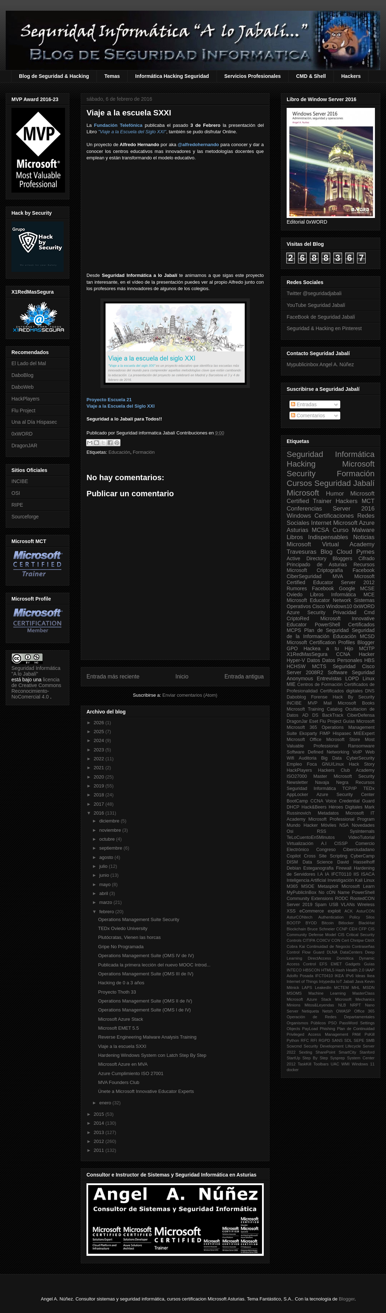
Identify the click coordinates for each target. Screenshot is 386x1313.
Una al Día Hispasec (34, 422)
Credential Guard (357, 801)
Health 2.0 (355, 970)
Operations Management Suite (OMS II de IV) (145, 1001)
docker (293, 1070)
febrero (107, 911)
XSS (291, 911)
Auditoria (308, 758)
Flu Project (23, 410)
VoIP (357, 752)
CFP (362, 929)
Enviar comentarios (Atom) (189, 695)
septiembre (111, 848)
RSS (321, 831)
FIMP (325, 733)
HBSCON (311, 970)
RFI (314, 1040)
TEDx (369, 788)
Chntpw (357, 940)
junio (104, 875)
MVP (312, 703)
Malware (363, 530)
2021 (99, 767)
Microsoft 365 (302, 727)
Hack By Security (354, 697)
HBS (369, 660)
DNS (370, 690)
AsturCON (365, 911)
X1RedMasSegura (307, 654)
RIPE (17, 505)
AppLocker (297, 794)
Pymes (365, 551)
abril (104, 893)
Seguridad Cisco (354, 666)
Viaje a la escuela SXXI (122, 1046)
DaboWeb (22, 387)
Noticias (364, 537)
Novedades (363, 825)
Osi (290, 831)
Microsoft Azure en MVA (122, 1064)
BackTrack (332, 715)
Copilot (294, 856)
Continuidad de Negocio (328, 946)
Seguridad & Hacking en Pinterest (324, 328)
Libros (316, 594)
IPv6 (349, 976)
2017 (99, 804)
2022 (99, 758)
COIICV (323, 940)
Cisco (318, 606)
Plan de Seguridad (326, 630)
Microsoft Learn (358, 886)
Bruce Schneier (321, 929)
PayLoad (310, 1028)
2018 (99, 794)
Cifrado (366, 558)
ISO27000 (297, 776)
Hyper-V (296, 660)
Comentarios (308, 415)
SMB (370, 1040)
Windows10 (339, 606)
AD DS (310, 715)
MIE (291, 684)
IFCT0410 (324, 976)
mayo (105, 884)
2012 (99, 1141)
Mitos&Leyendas (319, 1005)
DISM (292, 862)
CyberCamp (363, 856)
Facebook (364, 570)
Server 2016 (354, 508)
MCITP (367, 648)
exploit (334, 911)
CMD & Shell (311, 76)
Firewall (343, 868)
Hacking (301, 463)
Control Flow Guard (305, 952)
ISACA (368, 874)
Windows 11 (363, 1064)
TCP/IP (349, 788)
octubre (107, 839)
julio (104, 866)
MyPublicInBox (301, 892)
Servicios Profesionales (252, 76)
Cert (345, 940)
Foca (312, 764)
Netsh (327, 1011)
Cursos (299, 483)
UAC (335, 1064)
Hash (340, 970)
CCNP (342, 929)
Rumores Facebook (310, 588)
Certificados (361, 624)
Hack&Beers (314, 807)
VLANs (348, 904)
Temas (112, 76)
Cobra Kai (296, 946)
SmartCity (347, 1052)
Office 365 (364, 1011)
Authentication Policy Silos (346, 917)
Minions (294, 1005)
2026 (99, 722)
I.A (320, 874)
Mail (327, 703)
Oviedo (294, 594)
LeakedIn (323, 987)
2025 (99, 731)
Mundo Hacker (302, 825)
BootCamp (297, 801)
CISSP (341, 843)
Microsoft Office (304, 739)
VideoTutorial (361, 837)
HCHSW (296, 666)
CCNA (343, 654)
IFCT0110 (341, 874)
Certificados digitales (341, 690)
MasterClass (363, 993)
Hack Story (362, 764)
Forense (319, 697)
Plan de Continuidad (356, 1028)
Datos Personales (342, 660)
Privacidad (344, 612)
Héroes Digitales (345, 807)
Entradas (304, 404)
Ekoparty (308, 733)
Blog (327, 551)
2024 (99, 740)
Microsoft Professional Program (341, 819)
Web (370, 752)
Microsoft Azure (354, 522)
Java (359, 981)
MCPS (294, 630)
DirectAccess (319, 958)
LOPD (352, 678)
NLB (342, 1005)
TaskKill (304, 1064)
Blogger (366, 642)
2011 (99, 1150)
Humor (335, 493)
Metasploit (328, 886)
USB (333, 904)
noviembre (110, 830)
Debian (294, 868)
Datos (313, 660)
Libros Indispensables (317, 537)
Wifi (290, 758)
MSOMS (294, 993)
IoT (339, 981)
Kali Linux (365, 880)
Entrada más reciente (112, 676)
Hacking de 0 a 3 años (121, 982)
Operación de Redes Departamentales (331, 1017)
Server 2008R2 (305, 672)
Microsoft (303, 492)
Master (320, 776)
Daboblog (296, 697)
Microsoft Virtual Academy (331, 544)
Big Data (331, 758)
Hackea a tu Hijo (328, 648)
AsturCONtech (299, 917)
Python (293, 1040)
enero (106, 1102)
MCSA (320, 530)
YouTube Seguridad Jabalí (316, 305)
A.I (323, 843)
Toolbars (320, 1064)
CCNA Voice (324, 801)
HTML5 (328, 970)
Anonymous (300, 678)
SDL (348, 1040)
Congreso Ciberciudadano (345, 849)
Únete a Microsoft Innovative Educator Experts (146, 1091)
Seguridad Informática (331, 454)
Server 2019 (299, 904)
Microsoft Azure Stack (120, 1019)
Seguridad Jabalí (345, 483)
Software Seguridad (351, 672)
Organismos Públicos (306, 1023)
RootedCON (362, 898)
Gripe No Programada (120, 946)
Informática (343, 594)
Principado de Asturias (317, 564)
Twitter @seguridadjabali (314, 293)
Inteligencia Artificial (306, 880)
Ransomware (361, 745)
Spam (321, 904)
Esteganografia (318, 868)
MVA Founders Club (118, 1082)
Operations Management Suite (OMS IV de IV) (146, 955)
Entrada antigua (244, 676)
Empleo (294, 764)
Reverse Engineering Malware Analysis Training (147, 1037)
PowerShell (327, 624)
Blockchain (296, 929)
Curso (340, 530)
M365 (292, 886)
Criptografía (330, 570)
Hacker (367, 654)
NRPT (355, 1005)
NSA (344, 825)
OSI (15, 493)
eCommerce (312, 911)
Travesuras (301, 551)
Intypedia (327, 981)
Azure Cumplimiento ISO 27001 (130, 1073)
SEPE (358, 1040)
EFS (323, 964)
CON (335, 940)
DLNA (332, 952)
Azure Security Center (345, 794)
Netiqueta (310, 1011)
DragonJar (297, 721)
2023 (99, 749)
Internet (321, 522)
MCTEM (341, 987)
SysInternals (362, 831)
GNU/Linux (333, 764)
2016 (99, 813)
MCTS (319, 666)
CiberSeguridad (304, 576)
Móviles (328, 825)
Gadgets (352, 964)
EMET (336, 964)
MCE (369, 594)
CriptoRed (298, 618)
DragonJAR (24, 445)
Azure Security (306, 612)
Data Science (317, 862)
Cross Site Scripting (325, 856)
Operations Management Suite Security (138, 919)
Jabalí (348, 981)
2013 (99, 1132)
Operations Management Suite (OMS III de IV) (145, 973)
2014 (99, 1123)
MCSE (367, 588)
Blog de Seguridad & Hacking (54, 76)
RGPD (324, 1040)
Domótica (345, 958)
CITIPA (309, 940)
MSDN (369, 987)
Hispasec (342, 733)
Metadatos (328, 813)
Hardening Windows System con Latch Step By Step (152, 1055)
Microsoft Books (356, 703)
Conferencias (304, 508)
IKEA (339, 976)
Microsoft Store (343, 739)
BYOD (311, 923)
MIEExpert (364, 733)
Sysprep (337, 1058)
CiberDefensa (361, 715)
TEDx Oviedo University (122, 928)
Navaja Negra (331, 782)
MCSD (367, 636)
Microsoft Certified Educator (331, 579)
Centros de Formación (320, 684)
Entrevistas (329, 678)
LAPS (307, 987)
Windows (299, 515)
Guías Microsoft (359, 721)
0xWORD (22, 434)
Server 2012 (358, 582)
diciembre (110, 821)
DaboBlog (22, 375)
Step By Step (315, 1058)
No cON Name (334, 892)
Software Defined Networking (318, 752)
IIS (356, 874)
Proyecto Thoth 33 (117, 992)
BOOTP (294, 923)
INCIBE (19, 481)
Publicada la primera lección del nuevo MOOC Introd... (154, 965)
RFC (305, 1040)
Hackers (351, 76)
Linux (369, 678)
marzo (106, 902)
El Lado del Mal (28, 363)
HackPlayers (25, 399)
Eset (313, 721)
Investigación (340, 880)
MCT (368, 501)
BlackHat (366, 923)
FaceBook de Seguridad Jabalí (321, 317)
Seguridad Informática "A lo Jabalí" (35, 671)
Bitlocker (346, 923)
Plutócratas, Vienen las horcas (129, 937)
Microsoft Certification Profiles (321, 642)
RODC (341, 898)
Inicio (181, 676)
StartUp (293, 1058)
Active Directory (306, 558)
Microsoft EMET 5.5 (118, 1028)
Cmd (369, 612)
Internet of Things (302, 981)
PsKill (370, 1034)
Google (347, 588)
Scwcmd (294, 1046)
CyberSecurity (360, 758)
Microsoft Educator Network (319, 600)
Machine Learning (327, 993)
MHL (356, 987)
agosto (107, 857)
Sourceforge (25, 516)
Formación (143, 452)
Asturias (297, 530)
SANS (337, 1040)
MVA (338, 576)
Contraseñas (363, 946)
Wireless (366, 904)
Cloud (344, 551)
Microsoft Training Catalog (314, 709)
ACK (349, 911)
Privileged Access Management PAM (324, 1034)
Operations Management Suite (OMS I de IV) (144, 1010)
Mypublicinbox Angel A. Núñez (320, 364)
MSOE (308, 886)
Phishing (327, 1028)
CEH (353, 929)
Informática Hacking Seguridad (172, 76)
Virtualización (300, 843)
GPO (292, 648)
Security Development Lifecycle (332, 1046)
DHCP (293, 807)
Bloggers (342, 558)
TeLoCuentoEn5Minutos (311, 837)
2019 (99, 786)
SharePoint (325, 1052)
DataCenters (351, 952)
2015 (99, 1114)
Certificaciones (334, 515)
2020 (99, 777)
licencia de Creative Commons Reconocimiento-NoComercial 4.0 (36, 688)
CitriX (370, 940)
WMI (345, 1064)
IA (327, 874)
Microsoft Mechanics (355, 999)
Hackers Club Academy (346, 770)
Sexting (305, 1052)
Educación (119, 452)
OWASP (343, 1011)
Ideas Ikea (365, 976)
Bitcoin (328, 923)
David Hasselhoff (356, 862)
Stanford (367, 1052)
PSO (332, 1023)
